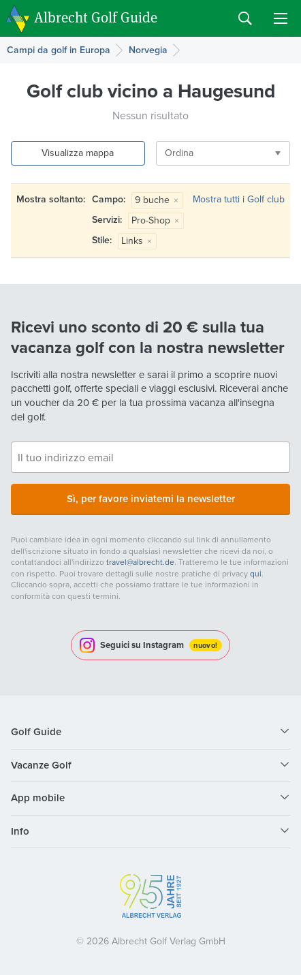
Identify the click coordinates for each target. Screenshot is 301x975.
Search (245, 18)
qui (256, 574)
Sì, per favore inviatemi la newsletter (151, 498)
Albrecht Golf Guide (95, 17)
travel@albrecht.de (140, 562)
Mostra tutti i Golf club (239, 199)
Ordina (179, 153)
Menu (280, 18)
